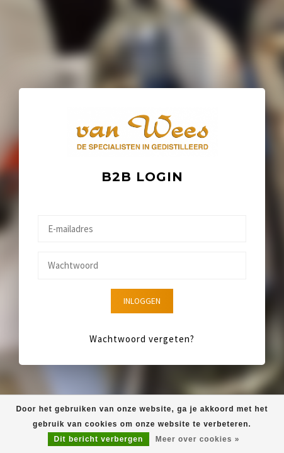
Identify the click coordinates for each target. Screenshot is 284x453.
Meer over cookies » (198, 439)
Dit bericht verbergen (99, 439)
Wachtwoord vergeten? (142, 339)
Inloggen (142, 301)
